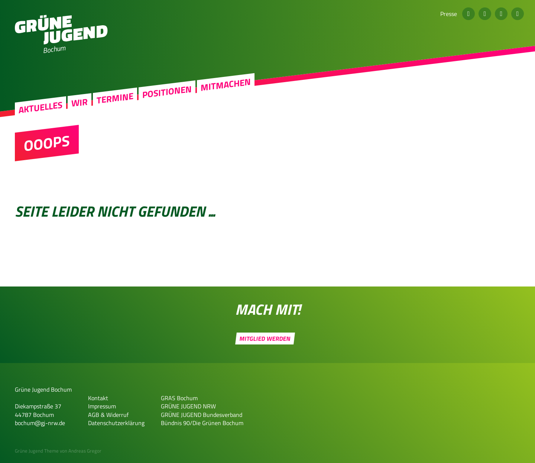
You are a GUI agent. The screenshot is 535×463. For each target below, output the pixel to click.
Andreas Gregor (84, 450)
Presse (448, 14)
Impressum (102, 406)
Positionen (167, 91)
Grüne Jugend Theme (37, 450)
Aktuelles (40, 107)
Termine (115, 98)
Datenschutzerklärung (116, 423)
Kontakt (98, 398)
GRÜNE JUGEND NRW (188, 406)
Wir (79, 102)
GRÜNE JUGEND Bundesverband (201, 415)
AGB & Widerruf (108, 415)
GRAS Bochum (179, 398)
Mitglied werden (265, 338)
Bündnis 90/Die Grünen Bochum (202, 423)
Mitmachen (226, 84)
